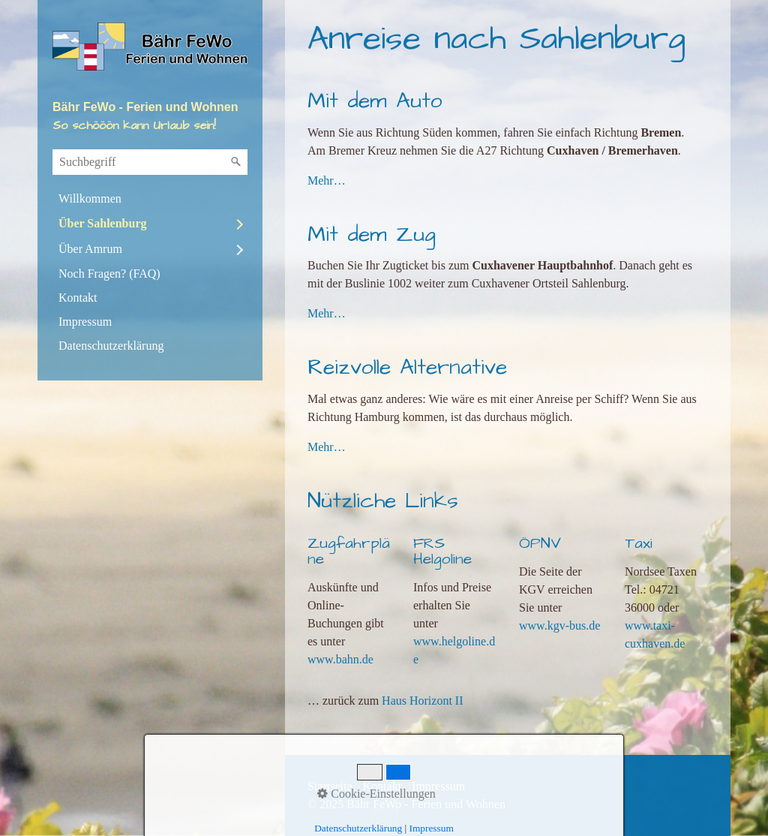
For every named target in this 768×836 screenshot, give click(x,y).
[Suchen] (236, 162)
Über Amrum (90, 248)
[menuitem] (150, 199)
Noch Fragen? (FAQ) (109, 273)
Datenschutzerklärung (111, 345)
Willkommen (90, 198)
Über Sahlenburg (102, 223)
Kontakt (78, 297)
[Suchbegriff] (150, 162)
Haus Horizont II (422, 700)
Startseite (330, 786)
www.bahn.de (341, 659)
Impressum (85, 321)
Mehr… (327, 180)
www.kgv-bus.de (559, 625)
